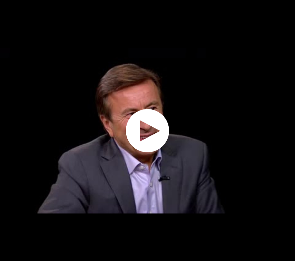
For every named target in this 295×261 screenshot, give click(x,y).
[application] (147, 130)
